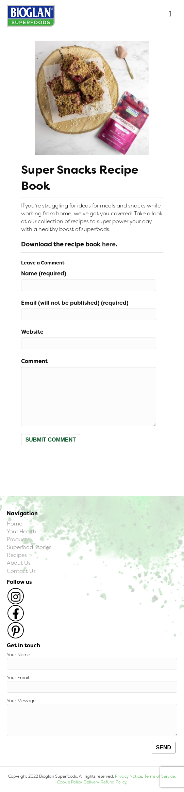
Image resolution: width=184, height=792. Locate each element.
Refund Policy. (113, 782)
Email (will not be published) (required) (75, 302)
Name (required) (43, 273)
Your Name (92, 661)
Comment (34, 361)
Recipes (17, 555)
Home (14, 523)
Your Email (92, 684)
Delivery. (92, 782)
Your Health (21, 531)
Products (18, 539)
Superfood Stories (29, 547)
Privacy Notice (128, 776)
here (109, 244)
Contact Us (21, 571)
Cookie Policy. (70, 782)
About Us (19, 562)
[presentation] (72, 462)
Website (32, 331)
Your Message (92, 717)
